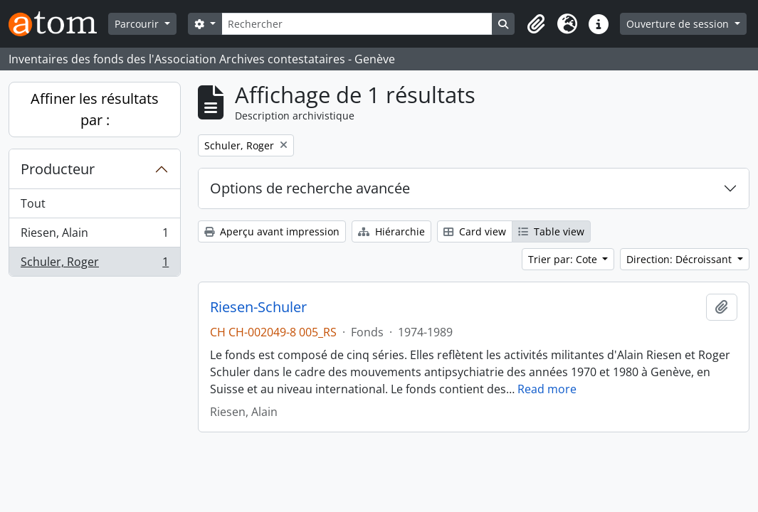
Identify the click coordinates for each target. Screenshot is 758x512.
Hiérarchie (391, 231)
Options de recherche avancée (310, 188)
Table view (551, 231)
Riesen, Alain (94, 235)
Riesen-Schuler (258, 307)
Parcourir (138, 24)
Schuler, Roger (94, 264)
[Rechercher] (357, 24)
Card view (474, 231)
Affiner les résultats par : (95, 109)
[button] (536, 24)
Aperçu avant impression (271, 231)
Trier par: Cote (564, 259)
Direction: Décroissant (680, 259)
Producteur (58, 168)
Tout (33, 203)
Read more (547, 389)
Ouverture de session (679, 24)
